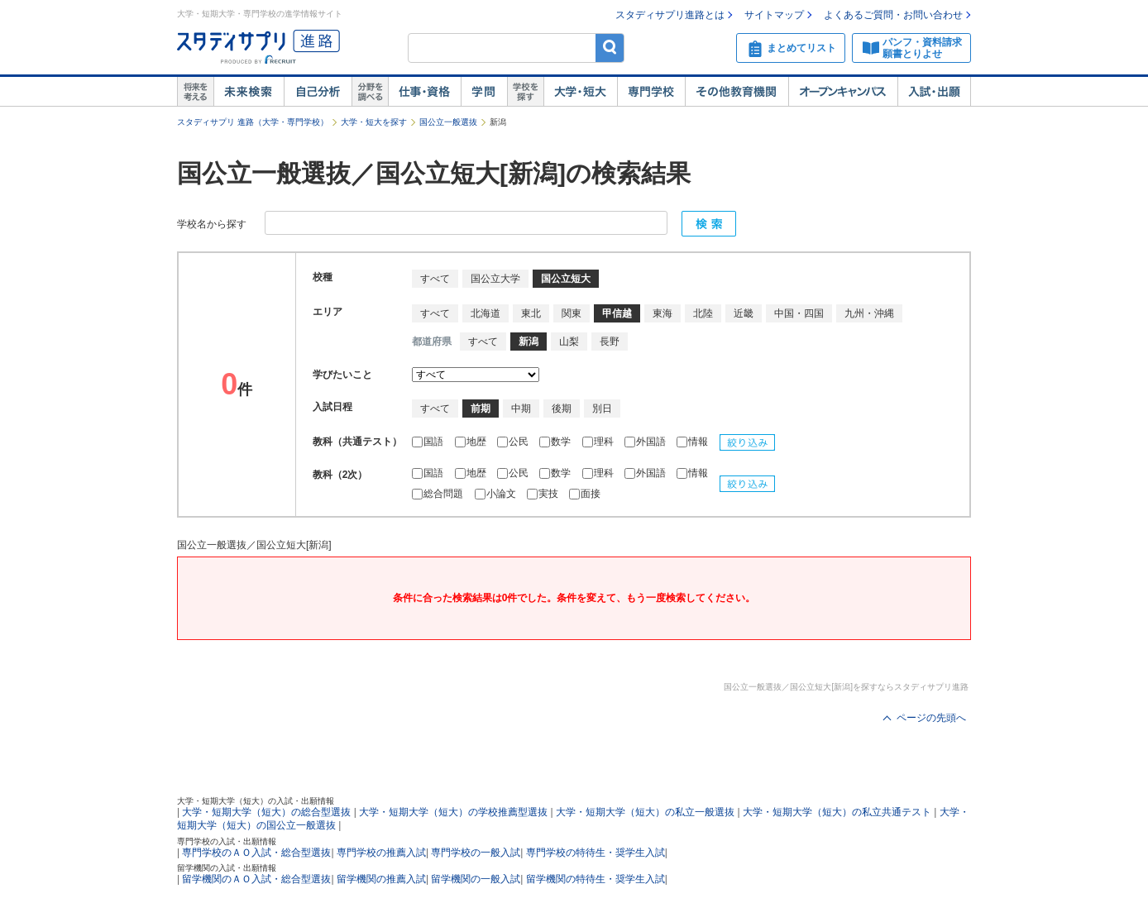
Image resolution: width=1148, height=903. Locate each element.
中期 (521, 408)
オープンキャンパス (842, 92)
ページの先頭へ (931, 718)
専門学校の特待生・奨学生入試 (595, 852)
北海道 (485, 313)
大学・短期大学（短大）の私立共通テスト (837, 812)
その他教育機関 (736, 92)
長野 (609, 341)
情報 (693, 441)
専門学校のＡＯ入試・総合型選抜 (256, 852)
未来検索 (248, 92)
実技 (544, 493)
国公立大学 (495, 278)
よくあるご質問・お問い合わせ (893, 15)
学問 (484, 92)
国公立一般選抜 (448, 122)
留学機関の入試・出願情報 (226, 867)
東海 (662, 313)
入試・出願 (934, 92)
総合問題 (439, 493)
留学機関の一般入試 (475, 879)
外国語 (646, 441)
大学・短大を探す (374, 122)
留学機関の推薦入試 (381, 879)
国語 (429, 441)
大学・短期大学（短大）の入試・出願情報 (255, 800)
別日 (602, 408)
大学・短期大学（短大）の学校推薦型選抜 (453, 812)
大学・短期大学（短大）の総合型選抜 (266, 812)
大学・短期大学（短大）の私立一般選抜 (645, 812)
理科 (599, 441)
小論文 (497, 493)
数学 (556, 441)
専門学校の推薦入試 (381, 852)
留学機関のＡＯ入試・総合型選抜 (256, 879)
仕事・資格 (424, 92)
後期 (562, 408)
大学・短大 (580, 92)
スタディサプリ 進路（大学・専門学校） (252, 122)
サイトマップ (774, 15)
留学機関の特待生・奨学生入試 (595, 879)
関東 (571, 313)
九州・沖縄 (869, 313)
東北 (531, 313)
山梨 (569, 341)
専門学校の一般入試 (475, 852)
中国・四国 (799, 313)
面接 (584, 493)
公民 (514, 441)
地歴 (472, 441)
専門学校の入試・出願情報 (226, 841)
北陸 (703, 313)
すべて (435, 278)
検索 (610, 47)
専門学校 (651, 92)
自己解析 (318, 92)
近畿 (743, 313)
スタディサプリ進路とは (670, 15)
